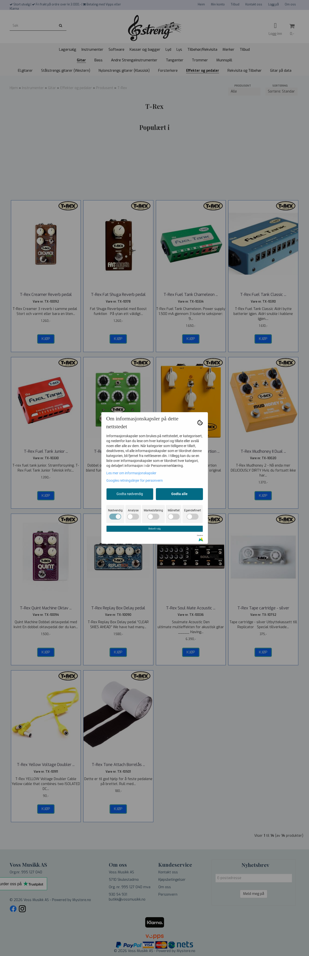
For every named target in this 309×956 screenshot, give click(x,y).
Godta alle (179, 494)
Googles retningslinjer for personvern (134, 480)
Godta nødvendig (129, 494)
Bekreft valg (154, 528)
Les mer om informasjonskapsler (131, 473)
